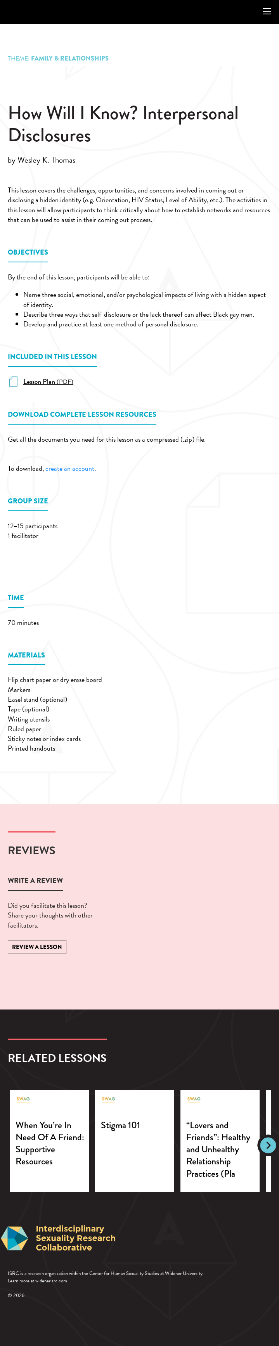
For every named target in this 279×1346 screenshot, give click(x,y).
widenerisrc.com (51, 1281)
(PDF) (48, 382)
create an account (69, 468)
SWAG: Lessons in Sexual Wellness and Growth (28, 11)
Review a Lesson (37, 947)
